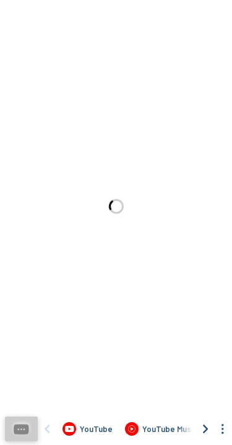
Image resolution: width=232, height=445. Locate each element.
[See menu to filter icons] (223, 429)
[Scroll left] (47, 429)
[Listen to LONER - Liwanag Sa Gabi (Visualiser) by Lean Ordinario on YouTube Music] (161, 429)
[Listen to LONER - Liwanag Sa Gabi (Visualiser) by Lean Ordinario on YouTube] (88, 429)
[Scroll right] (205, 429)
